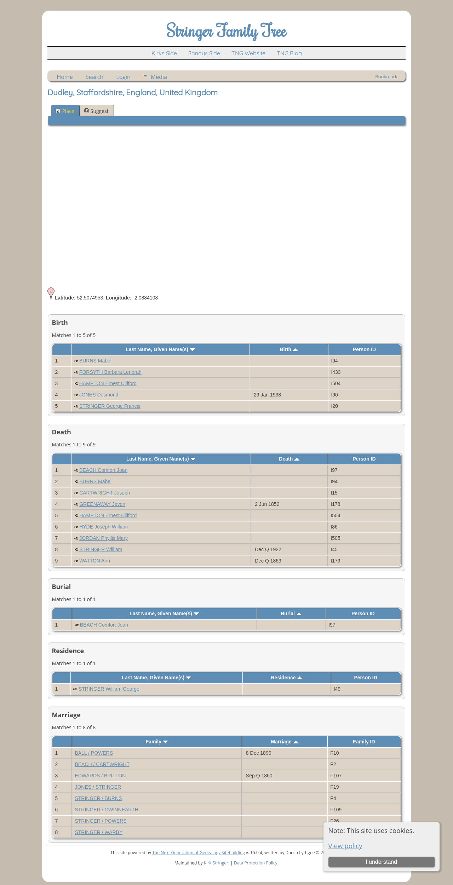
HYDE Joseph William (103, 527)
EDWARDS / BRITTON (100, 775)
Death (289, 459)
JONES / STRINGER (98, 787)
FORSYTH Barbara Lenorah (110, 372)
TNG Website (248, 53)
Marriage (284, 741)
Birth (289, 349)
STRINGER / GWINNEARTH (106, 809)
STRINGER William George (109, 689)
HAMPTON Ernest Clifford (108, 383)
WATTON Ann (94, 561)
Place (65, 111)
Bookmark (386, 76)
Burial (291, 613)
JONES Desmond (98, 395)
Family (157, 741)
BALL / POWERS (94, 753)
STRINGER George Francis (110, 406)
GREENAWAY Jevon (102, 504)
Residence (287, 677)
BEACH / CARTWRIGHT (102, 764)
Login (123, 77)
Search (95, 77)
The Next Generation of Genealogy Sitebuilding (198, 853)
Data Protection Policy (255, 863)
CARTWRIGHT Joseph (104, 493)
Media (159, 77)
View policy (345, 845)
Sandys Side (204, 53)
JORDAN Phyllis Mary (103, 538)
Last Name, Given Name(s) (160, 349)
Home (65, 77)
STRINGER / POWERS (100, 821)
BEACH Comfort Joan (103, 470)
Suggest (96, 111)
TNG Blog (289, 53)
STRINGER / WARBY (98, 832)
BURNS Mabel (95, 361)
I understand (381, 862)
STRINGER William (100, 549)
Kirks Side (164, 53)
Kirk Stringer (216, 863)
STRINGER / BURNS (98, 798)
